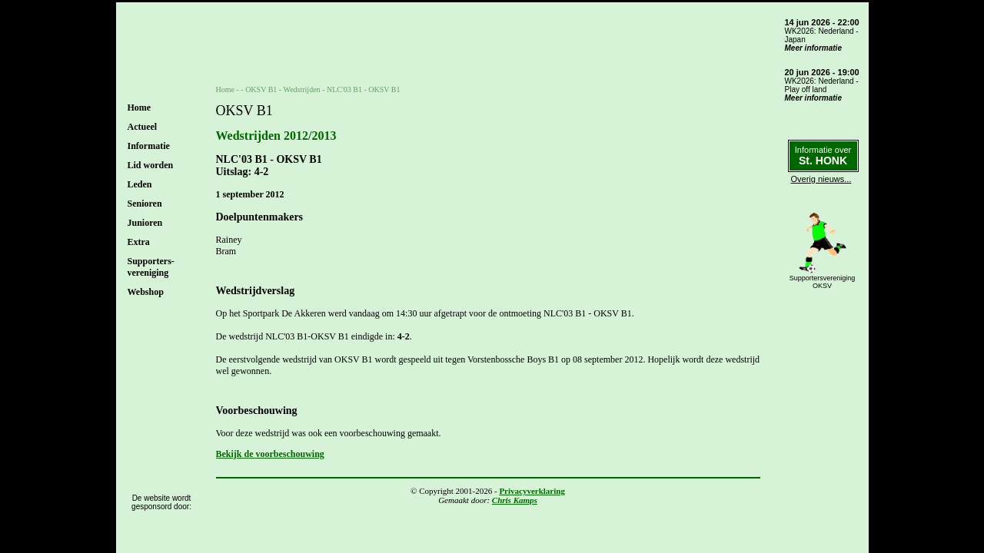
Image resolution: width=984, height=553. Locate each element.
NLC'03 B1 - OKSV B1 (364, 89)
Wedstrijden (302, 89)
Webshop (146, 291)
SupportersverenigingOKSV (823, 282)
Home (139, 107)
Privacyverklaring (532, 490)
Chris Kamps (514, 500)
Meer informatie (813, 48)
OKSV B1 (261, 89)
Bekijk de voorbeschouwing (270, 454)
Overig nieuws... (821, 179)
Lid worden (151, 165)
